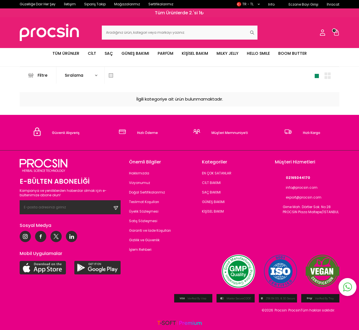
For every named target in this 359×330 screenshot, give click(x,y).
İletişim (70, 4)
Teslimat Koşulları (144, 201)
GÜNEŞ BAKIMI (135, 53)
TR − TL (248, 4)
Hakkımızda (139, 173)
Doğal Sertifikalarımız (147, 192)
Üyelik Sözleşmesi (143, 211)
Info (271, 4)
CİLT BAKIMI (211, 182)
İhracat (333, 4)
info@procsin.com (296, 187)
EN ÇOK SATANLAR (216, 173)
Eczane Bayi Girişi (303, 4)
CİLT (92, 53)
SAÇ (109, 53)
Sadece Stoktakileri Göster (139, 75)
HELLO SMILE (258, 53)
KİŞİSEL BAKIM (195, 53)
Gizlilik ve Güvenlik (144, 240)
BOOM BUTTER (292, 53)
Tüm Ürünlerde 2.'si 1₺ (179, 13)
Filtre (37, 75)
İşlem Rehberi (140, 249)
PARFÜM (165, 53)
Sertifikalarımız (160, 4)
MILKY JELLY (227, 53)
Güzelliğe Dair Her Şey (38, 4)
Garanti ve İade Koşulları (150, 230)
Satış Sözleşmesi (143, 221)
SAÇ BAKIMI (211, 192)
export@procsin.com (298, 197)
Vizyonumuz (139, 182)
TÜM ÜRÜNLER (65, 53)
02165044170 (292, 177)
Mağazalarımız (127, 4)
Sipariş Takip (95, 4)
